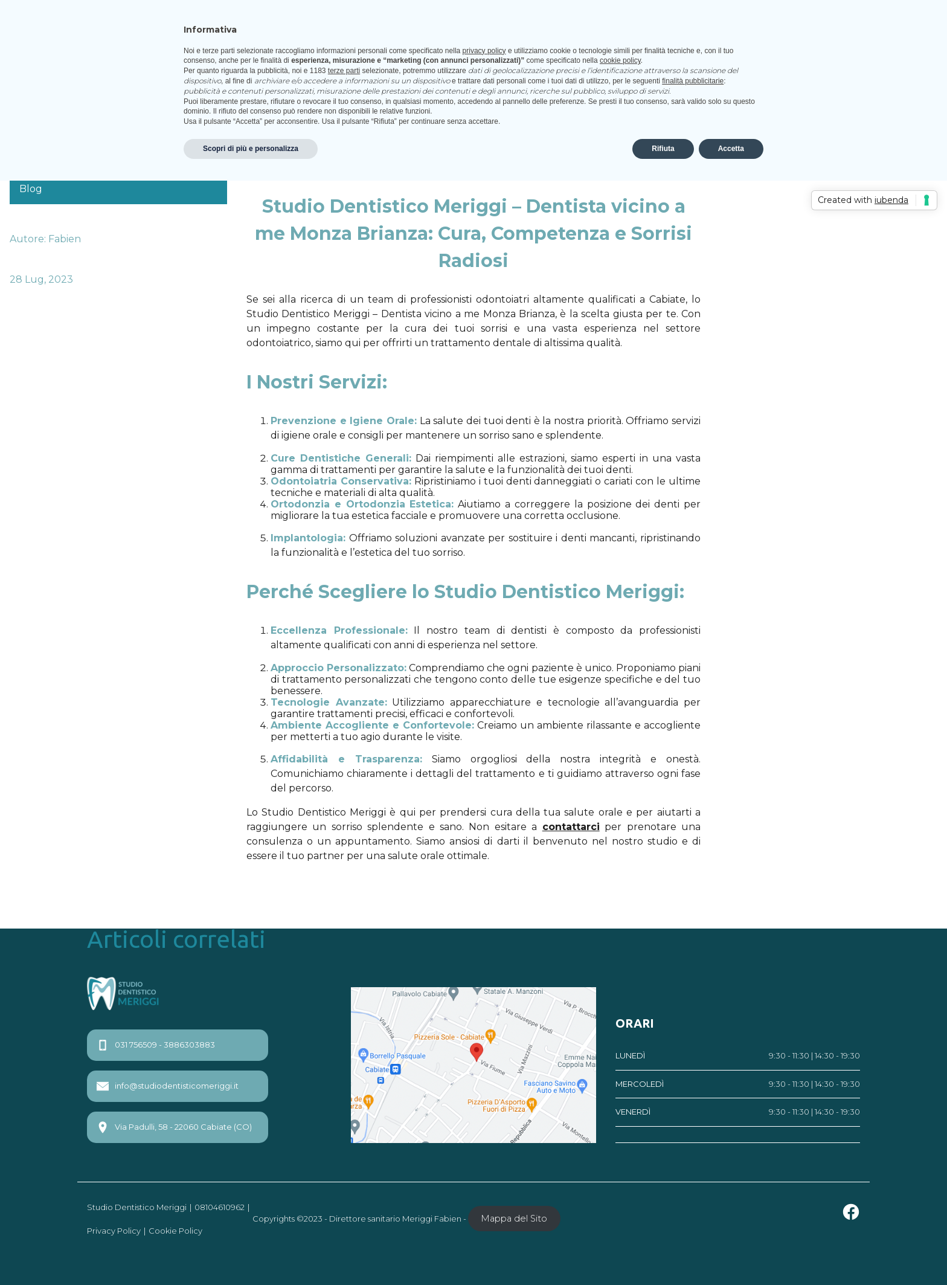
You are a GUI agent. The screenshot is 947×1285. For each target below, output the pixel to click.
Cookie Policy (175, 1230)
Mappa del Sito (514, 1218)
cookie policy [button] (620, 60)
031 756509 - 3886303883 (156, 1045)
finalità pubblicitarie (693, 81)
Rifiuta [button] (663, 148)
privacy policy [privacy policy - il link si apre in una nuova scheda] (484, 51)
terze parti (344, 70)
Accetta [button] (731, 148)
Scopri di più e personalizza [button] (250, 148)
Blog (30, 189)
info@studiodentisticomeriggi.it (168, 1086)
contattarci (571, 827)
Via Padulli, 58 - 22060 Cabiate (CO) (174, 1127)
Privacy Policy (114, 1230)
